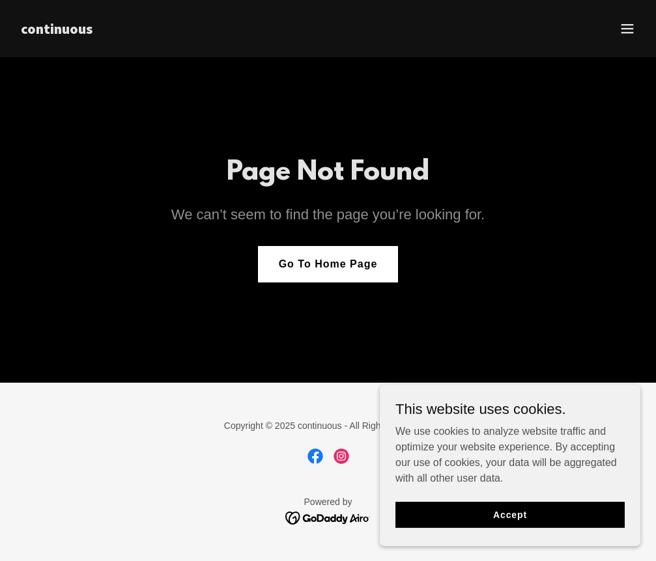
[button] (627, 29)
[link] (57, 30)
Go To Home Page (328, 263)
